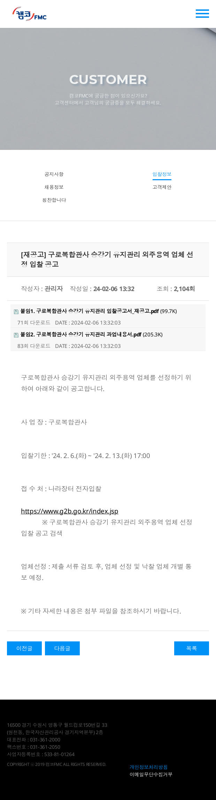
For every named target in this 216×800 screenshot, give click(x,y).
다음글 (62, 648)
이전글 (24, 648)
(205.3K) (88, 334)
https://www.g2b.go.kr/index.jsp (69, 510)
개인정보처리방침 (149, 767)
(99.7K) (95, 310)
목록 (191, 648)
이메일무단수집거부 (151, 774)
